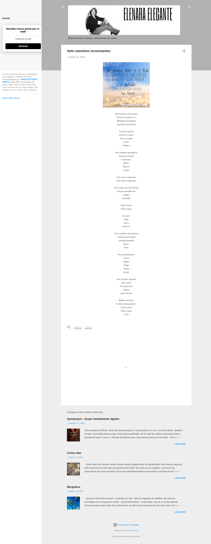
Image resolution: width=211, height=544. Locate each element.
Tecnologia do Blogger (126, 524)
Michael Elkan (133, 530)
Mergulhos (73, 486)
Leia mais (180, 444)
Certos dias (74, 452)
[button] (184, 51)
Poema (77, 328)
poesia (88, 328)
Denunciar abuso (11, 98)
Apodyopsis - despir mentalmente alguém (93, 418)
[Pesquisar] (190, 8)
